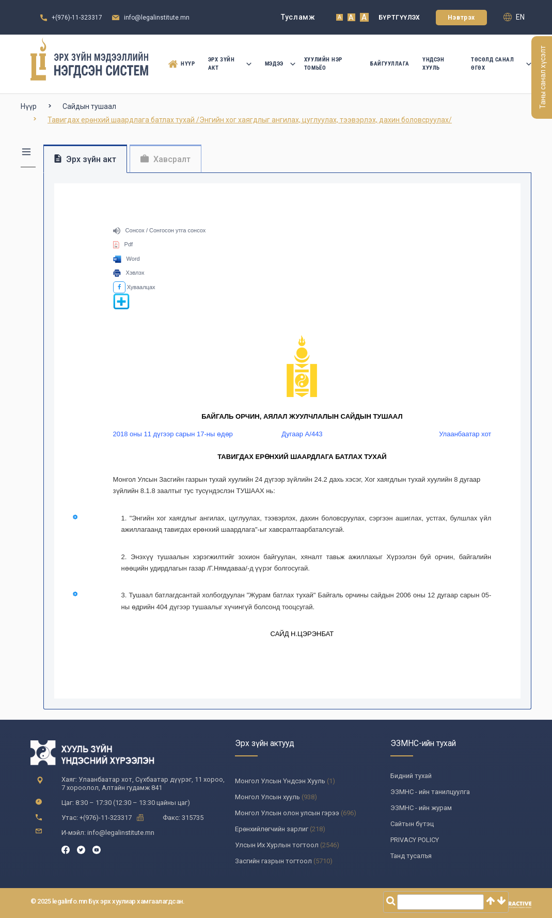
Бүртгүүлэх (399, 17)
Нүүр (179, 64)
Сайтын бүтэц (412, 824)
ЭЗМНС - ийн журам (421, 808)
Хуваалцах (134, 287)
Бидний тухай (411, 776)
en (514, 17)
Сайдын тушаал (89, 106)
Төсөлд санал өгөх (501, 63)
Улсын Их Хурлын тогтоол (277, 845)
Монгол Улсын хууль (267, 797)
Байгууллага (389, 63)
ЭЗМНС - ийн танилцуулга (430, 792)
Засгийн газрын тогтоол (273, 861)
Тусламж (298, 17)
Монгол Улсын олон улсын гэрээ (287, 813)
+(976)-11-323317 (77, 17)
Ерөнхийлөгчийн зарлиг (271, 829)
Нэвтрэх (461, 17)
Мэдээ (278, 63)
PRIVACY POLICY (414, 840)
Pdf (123, 244)
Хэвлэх (129, 273)
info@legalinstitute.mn (157, 17)
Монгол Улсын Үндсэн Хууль (280, 781)
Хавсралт (165, 159)
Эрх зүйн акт (229, 63)
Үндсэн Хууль (433, 63)
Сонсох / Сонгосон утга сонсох (159, 230)
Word (126, 259)
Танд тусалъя (411, 856)
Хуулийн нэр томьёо (323, 63)
